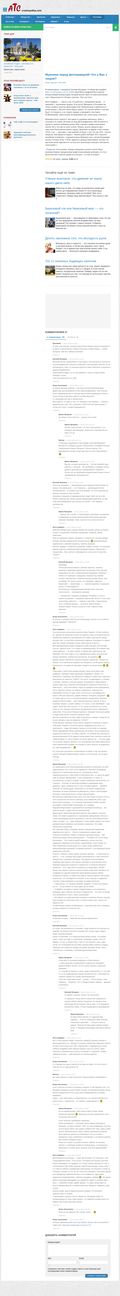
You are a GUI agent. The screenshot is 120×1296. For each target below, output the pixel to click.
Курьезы (63, 18)
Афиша (34, 24)
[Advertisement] (78, 54)
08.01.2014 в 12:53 (77, 624)
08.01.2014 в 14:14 (76, 933)
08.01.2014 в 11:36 (76, 367)
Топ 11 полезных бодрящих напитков (75, 269)
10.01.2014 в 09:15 (77, 1227)
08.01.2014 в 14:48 (81, 965)
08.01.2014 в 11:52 (76, 490)
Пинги (73, 345)
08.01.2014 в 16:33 (77, 1069)
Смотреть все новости (30, 113)
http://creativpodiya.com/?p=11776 (79, 1233)
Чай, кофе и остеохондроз (26, 125)
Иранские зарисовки (14, 73)
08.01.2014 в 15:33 (74, 1046)
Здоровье (49, 18)
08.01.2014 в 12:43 (74, 535)
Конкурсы (9, 24)
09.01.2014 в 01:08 (83, 1217)
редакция (53, 86)
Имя (49, 1266)
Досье (73, 18)
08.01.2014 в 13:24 (74, 637)
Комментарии (55, 345)
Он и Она (97, 18)
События (9, 18)
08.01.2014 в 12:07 (87, 432)
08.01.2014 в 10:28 (70, 351)
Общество (23, 18)
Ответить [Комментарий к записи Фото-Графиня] (56, 566)
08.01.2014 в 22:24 (74, 448)
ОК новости (27, 67)
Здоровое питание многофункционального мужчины (25, 138)
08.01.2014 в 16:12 (93, 1022)
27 (108, 31)
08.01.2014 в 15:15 (88, 1000)
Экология (37, 18)
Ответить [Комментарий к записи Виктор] (62, 465)
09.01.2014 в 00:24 (74, 1163)
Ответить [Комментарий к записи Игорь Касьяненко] (56, 418)
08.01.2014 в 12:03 (81, 519)
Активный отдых (12, 67)
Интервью (23, 24)
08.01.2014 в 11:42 (77, 393)
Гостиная (85, 18)
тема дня (18, 70)
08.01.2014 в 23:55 (87, 469)
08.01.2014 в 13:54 (77, 923)
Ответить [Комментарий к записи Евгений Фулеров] (56, 389)
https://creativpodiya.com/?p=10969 (59, 95)
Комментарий (54, 1250)
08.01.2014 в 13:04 (82, 570)
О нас (46, 24)
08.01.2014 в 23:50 (81, 1116)
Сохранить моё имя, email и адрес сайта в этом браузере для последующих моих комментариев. (74, 1277)
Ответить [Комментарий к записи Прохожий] (56, 363)
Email (81, 1266)
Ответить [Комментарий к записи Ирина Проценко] (62, 428)
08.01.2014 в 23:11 (77, 1092)
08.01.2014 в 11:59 (81, 422)
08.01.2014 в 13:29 (75, 772)
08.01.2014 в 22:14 (68, 1082)
